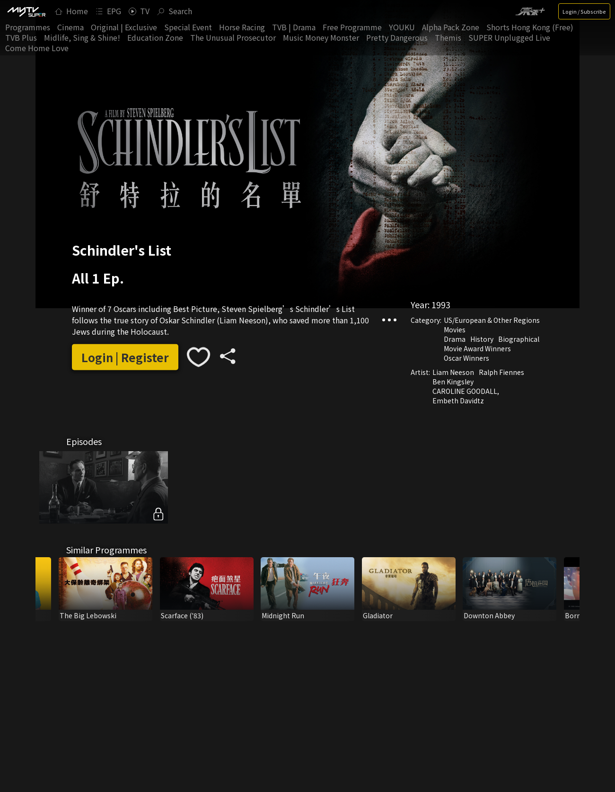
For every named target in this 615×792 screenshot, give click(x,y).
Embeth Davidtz (458, 400)
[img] (26, 11)
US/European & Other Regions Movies (492, 324)
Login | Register (125, 357)
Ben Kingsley (453, 381)
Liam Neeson (453, 372)
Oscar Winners (466, 358)
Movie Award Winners (477, 348)
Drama (455, 339)
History (481, 339)
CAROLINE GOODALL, (465, 391)
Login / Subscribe (584, 11)
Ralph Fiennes (501, 372)
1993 (440, 304)
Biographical (518, 339)
